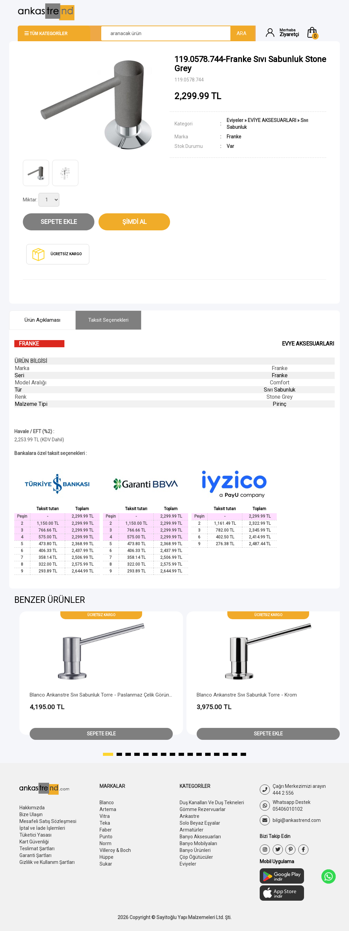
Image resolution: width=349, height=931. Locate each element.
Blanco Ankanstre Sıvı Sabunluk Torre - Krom (247, 695)
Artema (108, 809)
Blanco (107, 802)
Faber (106, 830)
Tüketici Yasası (35, 835)
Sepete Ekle (59, 221)
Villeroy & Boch (115, 850)
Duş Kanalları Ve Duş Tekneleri (212, 802)
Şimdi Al (134, 221)
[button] (318, 32)
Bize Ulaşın (31, 814)
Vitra (105, 816)
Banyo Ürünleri (195, 850)
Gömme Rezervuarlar (203, 809)
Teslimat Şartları (37, 848)
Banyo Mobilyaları (198, 843)
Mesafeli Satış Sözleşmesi (47, 821)
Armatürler (191, 830)
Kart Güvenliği (34, 841)
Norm (105, 843)
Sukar (106, 864)
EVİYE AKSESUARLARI (272, 120)
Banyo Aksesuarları (200, 836)
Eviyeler (235, 120)
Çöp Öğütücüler (196, 857)
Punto (106, 836)
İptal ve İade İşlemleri (42, 828)
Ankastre (189, 816)
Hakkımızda (32, 807)
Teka (105, 823)
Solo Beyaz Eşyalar (200, 823)
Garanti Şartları (35, 855)
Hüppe (106, 857)
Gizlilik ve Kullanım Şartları (47, 862)
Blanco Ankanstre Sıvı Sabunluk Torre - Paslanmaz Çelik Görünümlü (105, 695)
